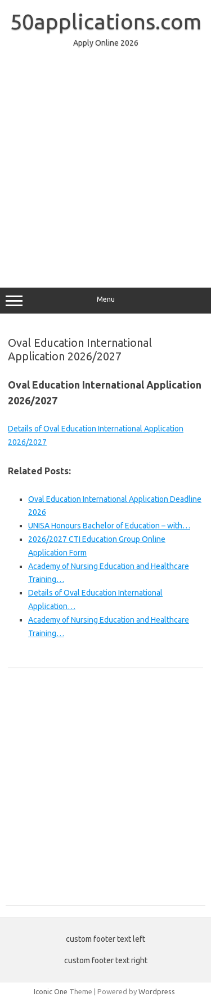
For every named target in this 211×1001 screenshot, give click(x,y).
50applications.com (105, 21)
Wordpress (156, 991)
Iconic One (51, 991)
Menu (105, 300)
